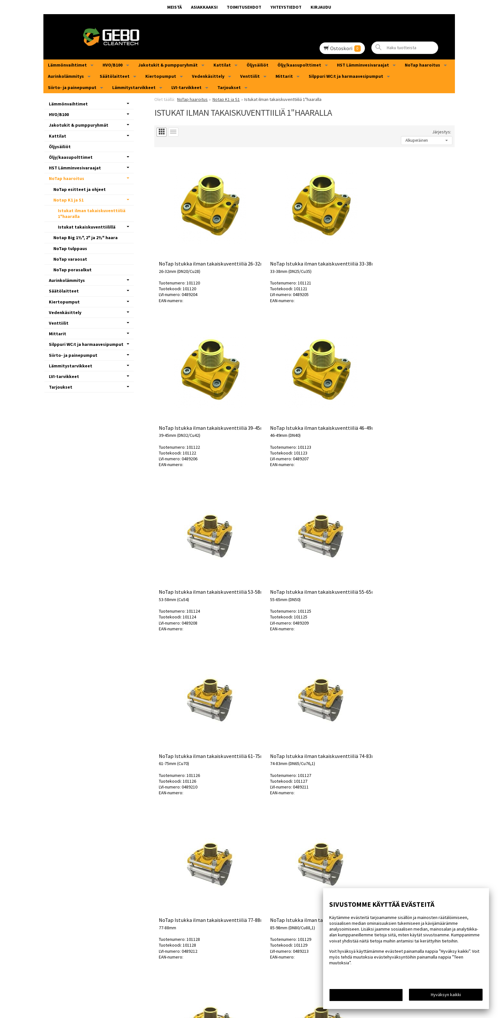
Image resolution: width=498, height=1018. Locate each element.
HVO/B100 (112, 65)
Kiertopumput (160, 76)
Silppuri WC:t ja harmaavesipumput (346, 76)
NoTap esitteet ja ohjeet (79, 189)
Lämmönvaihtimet (67, 65)
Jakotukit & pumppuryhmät (168, 65)
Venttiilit (250, 76)
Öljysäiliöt (257, 65)
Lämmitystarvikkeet (134, 87)
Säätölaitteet (115, 76)
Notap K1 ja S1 (68, 200)
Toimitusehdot (244, 7)
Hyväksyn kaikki (446, 996)
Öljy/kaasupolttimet (299, 65)
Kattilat (222, 65)
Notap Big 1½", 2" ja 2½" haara (85, 237)
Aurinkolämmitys (66, 76)
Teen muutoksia (366, 996)
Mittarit (284, 76)
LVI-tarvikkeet (186, 87)
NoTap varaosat (70, 259)
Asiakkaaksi (204, 7)
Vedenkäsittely (208, 76)
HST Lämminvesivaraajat (363, 65)
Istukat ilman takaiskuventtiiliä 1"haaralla (91, 213)
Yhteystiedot (286, 7)
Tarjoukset (229, 87)
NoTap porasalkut (72, 270)
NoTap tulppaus (70, 248)
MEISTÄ (174, 7)
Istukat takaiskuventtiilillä (86, 227)
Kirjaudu (321, 7)
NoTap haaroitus (422, 65)
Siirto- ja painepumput (72, 87)
